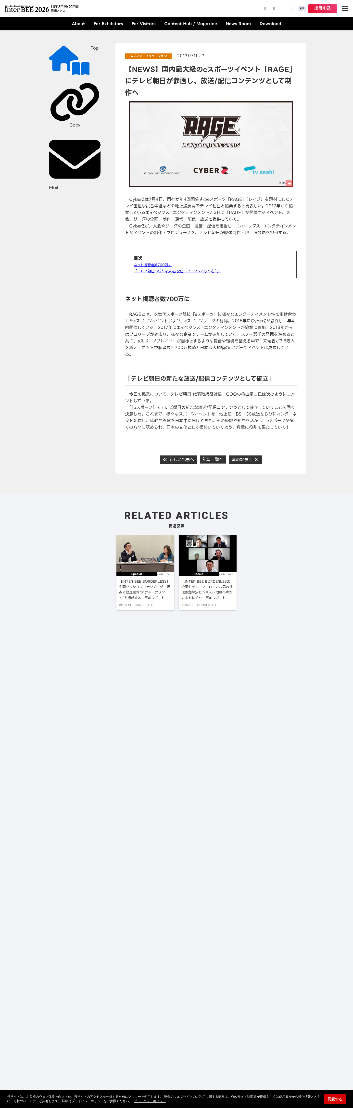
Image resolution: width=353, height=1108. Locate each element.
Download (270, 24)
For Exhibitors (108, 24)
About (78, 24)
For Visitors (143, 24)
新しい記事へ (178, 459)
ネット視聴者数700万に (153, 265)
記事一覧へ (212, 459)
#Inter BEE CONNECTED (136, 605)
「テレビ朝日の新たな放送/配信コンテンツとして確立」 (177, 271)
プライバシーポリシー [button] (150, 1101)
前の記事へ (245, 459)
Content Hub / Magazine (190, 24)
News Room (238, 24)
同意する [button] (335, 1099)
